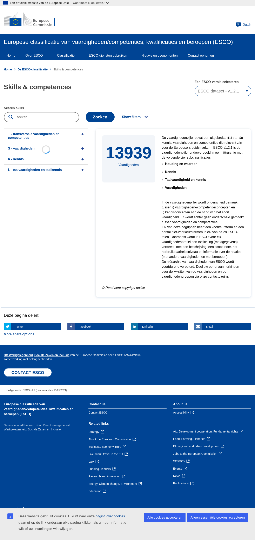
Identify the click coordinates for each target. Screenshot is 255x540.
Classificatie (66, 55)
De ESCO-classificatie (33, 69)
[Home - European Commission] (34, 19)
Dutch (243, 24)
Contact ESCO (97, 412)
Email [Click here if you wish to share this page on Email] (209, 326)
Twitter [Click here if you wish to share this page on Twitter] (19, 326)
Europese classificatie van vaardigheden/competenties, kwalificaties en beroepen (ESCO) (39, 409)
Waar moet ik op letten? (91, 3)
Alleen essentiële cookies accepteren (217, 517)
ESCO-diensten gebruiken (108, 55)
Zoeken (100, 117)
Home (11, 55)
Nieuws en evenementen (159, 55)
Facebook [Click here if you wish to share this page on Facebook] (85, 326)
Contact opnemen (201, 55)
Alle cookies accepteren (164, 517)
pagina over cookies (110, 516)
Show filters (131, 117)
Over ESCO (34, 55)
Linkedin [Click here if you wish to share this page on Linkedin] (147, 326)
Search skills (14, 108)
